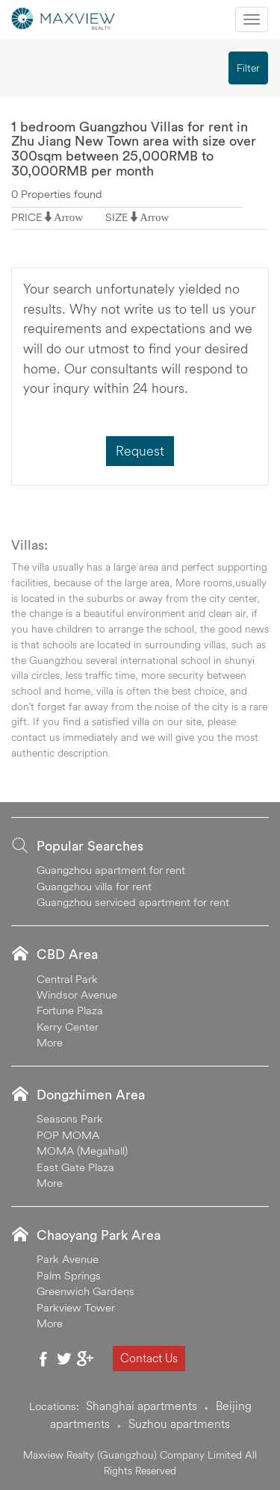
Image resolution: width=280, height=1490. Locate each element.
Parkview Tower (76, 1307)
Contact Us (149, 1357)
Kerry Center (68, 1026)
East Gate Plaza (75, 1167)
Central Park (67, 979)
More (50, 1042)
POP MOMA (68, 1135)
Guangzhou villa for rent (94, 886)
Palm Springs (69, 1275)
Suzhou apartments (179, 1423)
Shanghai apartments (141, 1405)
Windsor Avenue (77, 994)
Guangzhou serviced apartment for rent (133, 902)
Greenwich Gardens (85, 1291)
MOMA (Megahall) (82, 1150)
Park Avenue (68, 1259)
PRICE (27, 217)
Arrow (68, 217)
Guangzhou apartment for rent (111, 870)
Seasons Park (70, 1118)
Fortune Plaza (70, 1010)
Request (140, 450)
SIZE (116, 217)
